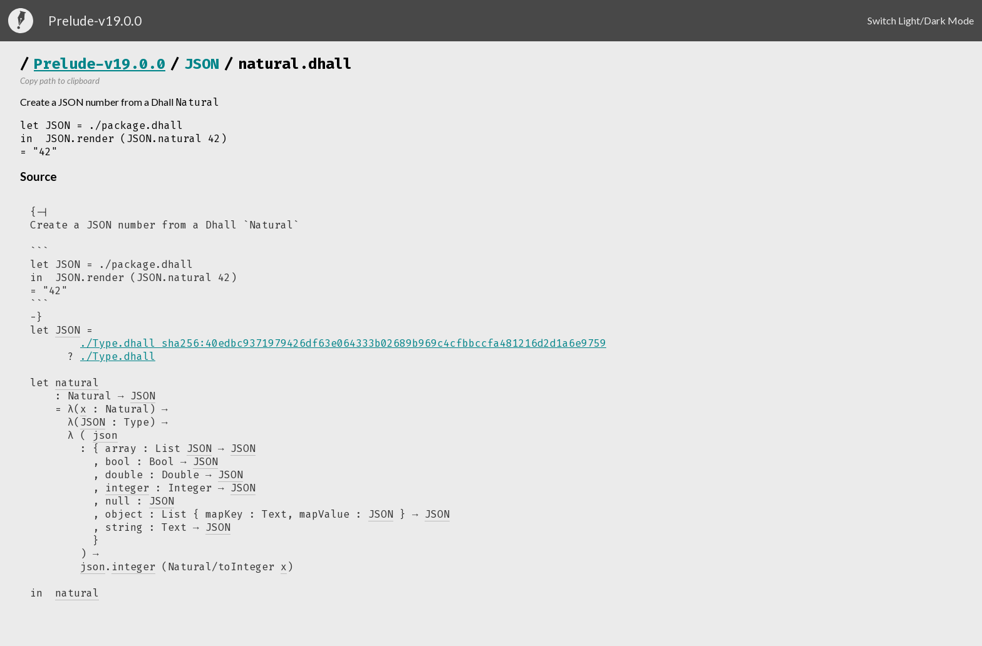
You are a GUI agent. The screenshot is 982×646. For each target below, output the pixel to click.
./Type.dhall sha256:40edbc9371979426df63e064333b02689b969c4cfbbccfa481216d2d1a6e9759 (343, 343)
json (92, 573)
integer (133, 573)
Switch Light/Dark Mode (920, 20)
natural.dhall (295, 64)
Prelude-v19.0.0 (99, 64)
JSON (201, 64)
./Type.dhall (117, 356)
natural (77, 599)
